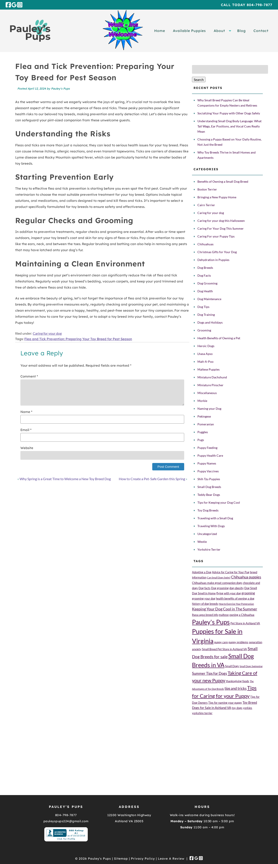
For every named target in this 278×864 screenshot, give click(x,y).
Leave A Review (171, 859)
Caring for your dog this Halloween (221, 220)
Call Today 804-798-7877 (246, 5)
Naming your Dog (209, 408)
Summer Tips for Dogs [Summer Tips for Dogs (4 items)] (209, 673)
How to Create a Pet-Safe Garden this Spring (152, 479)
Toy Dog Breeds (207, 510)
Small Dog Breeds (209, 487)
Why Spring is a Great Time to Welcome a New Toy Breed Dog (65, 479)
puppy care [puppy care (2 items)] (221, 642)
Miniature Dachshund (212, 377)
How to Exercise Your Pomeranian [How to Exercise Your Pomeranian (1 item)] (236, 603)
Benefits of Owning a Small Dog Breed (222, 181)
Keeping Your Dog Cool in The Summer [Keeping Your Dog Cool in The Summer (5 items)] (224, 609)
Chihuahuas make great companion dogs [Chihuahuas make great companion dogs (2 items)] (217, 583)
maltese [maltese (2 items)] (224, 615)
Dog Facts (204, 275)
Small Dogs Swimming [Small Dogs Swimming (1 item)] (251, 666)
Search (199, 79)
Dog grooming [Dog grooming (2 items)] (220, 588)
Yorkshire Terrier (208, 549)
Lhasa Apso (205, 354)
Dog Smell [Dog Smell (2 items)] (250, 588)
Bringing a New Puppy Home (216, 197)
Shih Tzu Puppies (208, 479)
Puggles (202, 432)
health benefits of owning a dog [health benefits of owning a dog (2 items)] (235, 598)
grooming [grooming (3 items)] (248, 593)
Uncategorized (207, 534)
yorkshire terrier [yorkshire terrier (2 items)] (202, 713)
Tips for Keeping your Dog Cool (218, 502)
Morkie (202, 401)
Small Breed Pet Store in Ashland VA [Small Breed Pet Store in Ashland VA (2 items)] (224, 649)
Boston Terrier (207, 189)
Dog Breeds (205, 267)
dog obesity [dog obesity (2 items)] (236, 588)
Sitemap (121, 859)
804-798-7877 (66, 815)
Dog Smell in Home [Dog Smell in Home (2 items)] (204, 593)
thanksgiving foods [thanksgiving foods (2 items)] (237, 681)
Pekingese (204, 416)
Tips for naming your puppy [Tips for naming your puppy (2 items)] (225, 702)
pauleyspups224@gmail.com (66, 821)
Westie (202, 541)
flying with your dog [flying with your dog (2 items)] (228, 593)
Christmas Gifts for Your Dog (217, 252)
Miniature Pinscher (210, 385)
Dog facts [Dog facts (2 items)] (204, 588)
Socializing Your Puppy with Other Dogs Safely (228, 113)
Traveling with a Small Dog (215, 518)
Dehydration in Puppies (213, 260)
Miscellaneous (207, 393)
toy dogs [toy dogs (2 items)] (237, 708)
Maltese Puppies (208, 369)
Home (159, 30)
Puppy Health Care (210, 455)
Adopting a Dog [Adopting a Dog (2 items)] (201, 572)
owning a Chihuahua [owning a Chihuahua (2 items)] (241, 615)
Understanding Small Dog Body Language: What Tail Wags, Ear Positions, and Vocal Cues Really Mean (229, 126)
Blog (241, 30)
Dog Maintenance (209, 299)
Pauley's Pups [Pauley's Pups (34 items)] (211, 622)
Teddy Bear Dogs (208, 494)
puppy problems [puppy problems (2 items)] (238, 642)
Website (26, 448)
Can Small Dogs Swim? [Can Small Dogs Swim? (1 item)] (218, 577)
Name (26, 412)
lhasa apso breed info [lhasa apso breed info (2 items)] (205, 615)
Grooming (204, 330)
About (219, 30)
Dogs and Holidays (210, 322)
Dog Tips (203, 307)
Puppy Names (206, 463)
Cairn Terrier (206, 205)
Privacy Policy (143, 859)
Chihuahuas (205, 244)
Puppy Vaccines (208, 471)
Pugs (200, 440)
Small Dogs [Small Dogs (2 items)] (232, 666)
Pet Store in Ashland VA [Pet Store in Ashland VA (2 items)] (245, 623)
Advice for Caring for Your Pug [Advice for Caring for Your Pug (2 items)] (230, 572)
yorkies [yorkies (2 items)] (247, 708)
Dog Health (205, 291)
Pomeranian (205, 424)
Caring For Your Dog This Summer (220, 228)
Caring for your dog (47, 333)
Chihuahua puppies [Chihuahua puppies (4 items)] (246, 577)
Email (25, 430)
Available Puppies (189, 30)
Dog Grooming (207, 283)
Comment (29, 376)
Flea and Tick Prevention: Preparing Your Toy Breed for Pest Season (78, 339)
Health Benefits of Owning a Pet (218, 338)
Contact (260, 30)
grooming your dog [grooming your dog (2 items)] (203, 598)
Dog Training (206, 314)
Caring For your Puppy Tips (216, 236)
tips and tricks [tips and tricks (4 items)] (236, 688)
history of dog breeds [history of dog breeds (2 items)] (205, 603)
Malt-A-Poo (205, 361)
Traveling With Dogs (211, 526)
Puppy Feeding (207, 448)
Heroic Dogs (205, 346)
